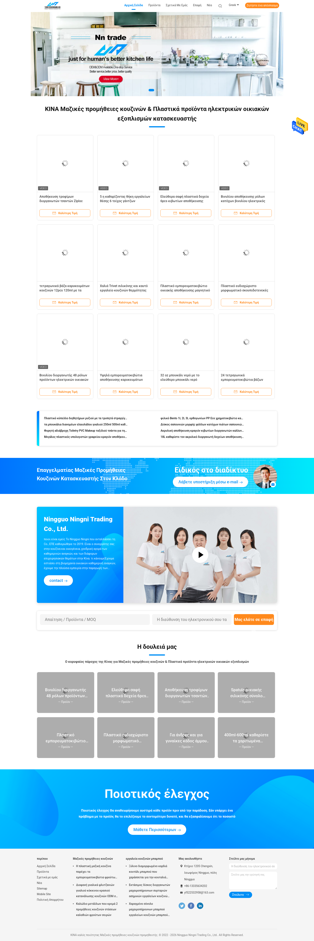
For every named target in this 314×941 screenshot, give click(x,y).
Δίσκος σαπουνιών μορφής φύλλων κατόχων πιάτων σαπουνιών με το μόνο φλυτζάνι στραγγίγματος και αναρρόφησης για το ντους (202, 425)
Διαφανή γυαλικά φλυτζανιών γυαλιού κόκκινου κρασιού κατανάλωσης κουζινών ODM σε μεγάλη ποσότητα (96, 891)
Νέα (39, 883)
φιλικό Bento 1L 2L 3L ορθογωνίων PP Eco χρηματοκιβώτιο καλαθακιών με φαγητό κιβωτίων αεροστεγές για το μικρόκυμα (202, 419)
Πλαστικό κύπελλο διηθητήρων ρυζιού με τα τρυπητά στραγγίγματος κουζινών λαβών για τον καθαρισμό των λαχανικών (86, 419)
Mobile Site (44, 894)
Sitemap (42, 888)
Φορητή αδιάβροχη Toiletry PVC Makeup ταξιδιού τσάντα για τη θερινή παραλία (86, 431)
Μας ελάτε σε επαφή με (253, 621)
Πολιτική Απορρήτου (50, 899)
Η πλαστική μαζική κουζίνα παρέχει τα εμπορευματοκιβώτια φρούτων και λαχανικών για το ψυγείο (96, 872)
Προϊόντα (43, 871)
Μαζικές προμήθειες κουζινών (93, 858)
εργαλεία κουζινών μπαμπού (144, 858)
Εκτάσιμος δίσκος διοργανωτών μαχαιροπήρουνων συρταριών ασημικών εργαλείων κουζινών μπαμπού (149, 891)
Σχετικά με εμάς (47, 877)
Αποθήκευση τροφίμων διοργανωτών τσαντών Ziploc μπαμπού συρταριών (61, 201)
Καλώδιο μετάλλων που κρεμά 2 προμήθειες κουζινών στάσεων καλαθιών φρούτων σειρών (97, 909)
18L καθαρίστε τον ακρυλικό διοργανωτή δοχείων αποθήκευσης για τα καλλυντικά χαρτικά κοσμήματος (202, 437)
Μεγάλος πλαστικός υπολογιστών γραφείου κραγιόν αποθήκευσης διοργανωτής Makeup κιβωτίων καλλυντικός (86, 437)
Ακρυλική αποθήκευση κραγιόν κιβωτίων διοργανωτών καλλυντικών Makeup (202, 431)
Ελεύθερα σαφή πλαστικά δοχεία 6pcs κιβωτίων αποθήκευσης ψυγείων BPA (184, 201)
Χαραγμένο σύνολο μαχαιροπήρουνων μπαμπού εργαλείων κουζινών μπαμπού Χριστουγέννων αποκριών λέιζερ (148, 910)
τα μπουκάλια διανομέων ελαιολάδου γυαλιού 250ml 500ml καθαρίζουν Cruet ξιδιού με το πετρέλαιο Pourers (86, 425)
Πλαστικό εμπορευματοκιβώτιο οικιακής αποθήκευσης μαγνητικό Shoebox (185, 290)
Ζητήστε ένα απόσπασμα (262, 5)
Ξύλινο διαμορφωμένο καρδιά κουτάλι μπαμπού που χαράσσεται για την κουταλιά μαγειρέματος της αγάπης (148, 872)
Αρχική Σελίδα (46, 866)
